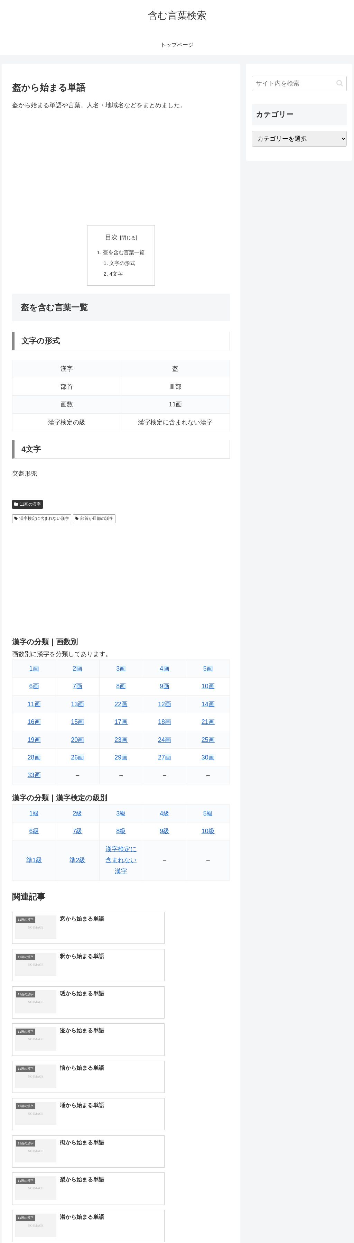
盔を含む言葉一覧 (124, 253)
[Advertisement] (121, 167)
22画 (121, 705)
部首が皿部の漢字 (94, 520)
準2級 (77, 861)
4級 (164, 815)
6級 (34, 832)
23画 (121, 741)
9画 (164, 687)
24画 (164, 741)
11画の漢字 (27, 506)
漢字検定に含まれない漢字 (41, 520)
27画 (164, 759)
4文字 (116, 275)
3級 (121, 815)
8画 (121, 687)
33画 (34, 776)
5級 (208, 815)
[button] (340, 83)
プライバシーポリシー (323, 1221)
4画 (164, 670)
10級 (208, 832)
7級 (77, 832)
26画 (77, 759)
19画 (34, 741)
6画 (34, 687)
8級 (121, 832)
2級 (77, 815)
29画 (121, 759)
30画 (208, 759)
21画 (208, 723)
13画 (77, 705)
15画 (77, 723)
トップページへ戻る (270, 1221)
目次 (111, 237)
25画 (208, 741)
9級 (164, 832)
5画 (208, 670)
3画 (121, 670)
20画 (77, 741)
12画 (164, 705)
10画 (208, 687)
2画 (77, 670)
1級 (34, 815)
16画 (34, 723)
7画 (77, 687)
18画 (164, 723)
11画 (34, 705)
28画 (34, 759)
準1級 (34, 861)
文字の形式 (122, 264)
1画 (34, 670)
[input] (299, 83)
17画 (121, 723)
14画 (208, 705)
